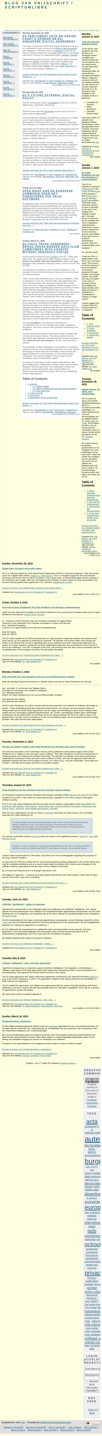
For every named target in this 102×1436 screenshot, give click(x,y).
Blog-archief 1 (9, 63)
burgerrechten (48, 412)
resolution (59, 51)
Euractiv (73, 55)
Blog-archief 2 (9, 69)
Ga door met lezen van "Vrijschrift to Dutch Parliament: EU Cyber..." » (32, 655)
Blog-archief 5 (9, 88)
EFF (94, 804)
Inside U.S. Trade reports (41, 575)
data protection (51, 83)
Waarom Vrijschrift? (11, 38)
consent (54, 257)
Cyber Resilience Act (91, 191)
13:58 (30, 592)
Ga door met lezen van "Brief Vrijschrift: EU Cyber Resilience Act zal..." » (34, 725)
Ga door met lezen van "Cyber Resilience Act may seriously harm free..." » (35, 883)
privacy (71, 83)
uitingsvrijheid (93, 1314)
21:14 (30, 729)
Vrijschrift (20, 808)
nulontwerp (53, 1026)
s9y (23, 1422)
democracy (59, 177)
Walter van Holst (41, 230)
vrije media (92, 1328)
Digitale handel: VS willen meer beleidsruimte (91, 391)
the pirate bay (92, 1304)
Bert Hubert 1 (18, 806)
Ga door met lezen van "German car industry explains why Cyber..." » (32, 768)
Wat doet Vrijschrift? (11, 44)
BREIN (92, 1152)
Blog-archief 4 (9, 82)
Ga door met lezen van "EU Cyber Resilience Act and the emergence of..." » (91, 347)
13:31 (30, 773)
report (83, 795)
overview (54, 808)
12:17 (63, 230)
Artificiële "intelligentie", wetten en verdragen (23, 904)
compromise (87, 189)
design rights (92, 1186)
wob (91, 1348)
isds (91, 1231)
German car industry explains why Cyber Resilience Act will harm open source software (43, 747)
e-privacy (92, 1198)
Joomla (82, 836)
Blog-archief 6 (9, 95)
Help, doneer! (8, 57)
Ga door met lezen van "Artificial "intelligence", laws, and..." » (29, 1000)
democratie (86, 551)
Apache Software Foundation (68, 806)
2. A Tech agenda (35, 393)
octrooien (25, 1056)
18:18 (51, 175)
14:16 (30, 1004)
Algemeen (54, 230)
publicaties (92, 1281)
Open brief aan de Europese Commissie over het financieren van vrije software (47, 195)
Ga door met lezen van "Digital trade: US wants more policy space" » (32, 588)
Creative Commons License (92, 1103)
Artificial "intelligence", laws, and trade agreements (26, 963)
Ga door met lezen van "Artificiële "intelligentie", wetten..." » (28, 944)
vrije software (93, 1334)
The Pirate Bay (93, 1307)
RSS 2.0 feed (93, 1411)
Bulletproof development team (55, 1422)
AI (23, 1006)
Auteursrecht (87, 151)
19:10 (51, 410)
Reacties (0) (59, 81)
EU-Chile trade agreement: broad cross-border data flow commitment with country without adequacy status (50, 248)
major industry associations (37, 808)
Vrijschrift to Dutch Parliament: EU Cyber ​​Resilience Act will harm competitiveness (41, 607)
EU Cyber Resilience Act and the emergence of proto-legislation (90, 176)
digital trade (62, 83)
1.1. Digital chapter (40, 386)
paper (61, 760)
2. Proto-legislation (91, 329)
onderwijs (92, 1249)
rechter (92, 1288)
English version (87, 438)
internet (91, 1219)
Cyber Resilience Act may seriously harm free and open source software (36, 790)
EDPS (36, 61)
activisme (90, 1126)
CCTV (94, 1166)
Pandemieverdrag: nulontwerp (16, 1021)
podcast (91, 1267)
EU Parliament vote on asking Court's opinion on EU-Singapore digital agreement (49, 39)
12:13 (30, 948)
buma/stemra (92, 1155)
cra (90, 367)
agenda (65, 55)
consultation (53, 103)
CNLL (12, 808)
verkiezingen (92, 1317)
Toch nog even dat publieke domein (90, 43)
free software (92, 1212)
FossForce (7, 806)
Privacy (91, 1277)
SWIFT (95, 1301)
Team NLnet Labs (46, 806)
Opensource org (89, 806)
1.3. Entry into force (41, 391)
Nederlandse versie (62, 582)
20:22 (30, 1054)
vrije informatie (45, 1056)
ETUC (26, 64)
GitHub (5, 808)
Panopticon (91, 1255)
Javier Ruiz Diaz (66, 66)
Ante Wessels (40, 81)
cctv (88, 1166)
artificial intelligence (88, 548)
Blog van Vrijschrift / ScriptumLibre (39, 5)
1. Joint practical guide (93, 325)
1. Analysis (32, 384)
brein (91, 1149)
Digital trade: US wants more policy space (22, 568)
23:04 (51, 81)
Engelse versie (9, 916)
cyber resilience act (89, 368)
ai (43, 83)
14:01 (30, 659)
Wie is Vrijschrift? (11, 51)
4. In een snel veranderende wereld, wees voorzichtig (93, 516)
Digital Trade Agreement (66, 48)
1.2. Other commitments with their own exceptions (54, 388)
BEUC (64, 64)
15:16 (94, 539)
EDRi (47, 66)
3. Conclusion (33, 395)
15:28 (30, 887)
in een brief (7, 922)
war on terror (92, 1345)
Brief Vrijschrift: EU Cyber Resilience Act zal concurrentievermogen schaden (38, 677)
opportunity (49, 111)
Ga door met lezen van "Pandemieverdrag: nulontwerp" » (27, 1049)
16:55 (94, 358)
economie (92, 1202)
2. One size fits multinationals (93, 503)
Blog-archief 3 (9, 76)
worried (37, 836)
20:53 (97, 151)
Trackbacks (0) (71, 81)
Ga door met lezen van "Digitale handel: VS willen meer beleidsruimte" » (91, 528)
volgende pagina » (68, 1063)
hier (96, 138)
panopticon (91, 1258)
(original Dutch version (34, 614)
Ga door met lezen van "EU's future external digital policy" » (48, 170)
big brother (93, 1145)
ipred (91, 1226)
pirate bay (92, 1264)
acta (92, 1121)
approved (74, 795)
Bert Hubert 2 (31, 806)
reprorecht (92, 1295)
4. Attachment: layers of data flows (42, 397)
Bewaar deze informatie (92, 1384)
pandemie (34, 1056)
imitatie (91, 1215)
